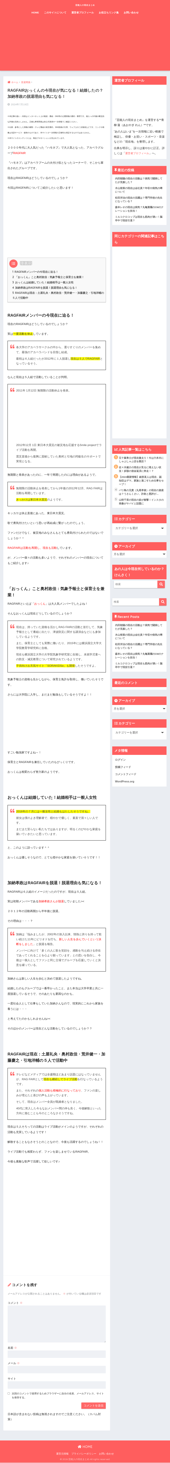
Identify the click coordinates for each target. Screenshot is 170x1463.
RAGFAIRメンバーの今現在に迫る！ (35, 271)
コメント (15, 1303)
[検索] (161, 587)
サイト (12, 1379)
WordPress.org (125, 785)
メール (14, 1363)
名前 (12, 1348)
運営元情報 (62, 1454)
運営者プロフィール (82, 12)
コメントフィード (126, 778)
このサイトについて (55, 12)
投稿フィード (123, 771)
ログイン (120, 763)
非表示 (26, 263)
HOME (35, 12)
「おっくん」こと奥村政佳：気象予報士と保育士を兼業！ (48, 276)
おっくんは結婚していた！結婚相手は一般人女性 (43, 282)
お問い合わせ (131, 12)
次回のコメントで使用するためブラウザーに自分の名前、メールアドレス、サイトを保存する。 (58, 1395)
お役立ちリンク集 (109, 12)
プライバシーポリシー (83, 1454)
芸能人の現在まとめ (85, 4)
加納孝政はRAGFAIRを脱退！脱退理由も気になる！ (45, 287)
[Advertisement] (85, 46)
